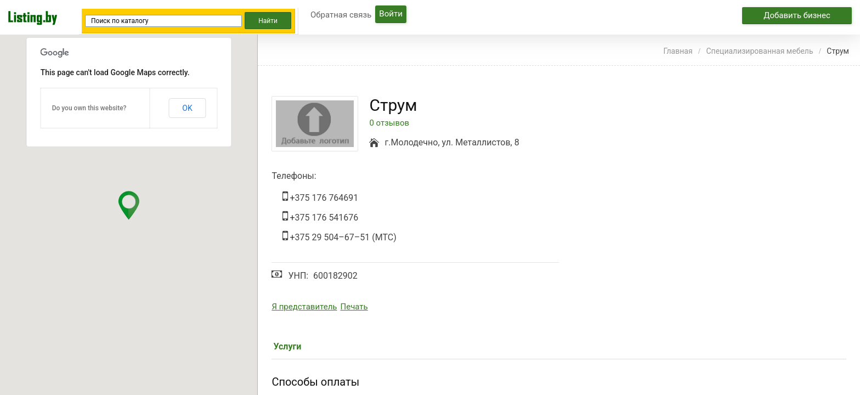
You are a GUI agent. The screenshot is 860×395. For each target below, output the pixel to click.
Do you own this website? (89, 108)
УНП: (298, 275)
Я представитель (304, 307)
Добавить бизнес (796, 15)
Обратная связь (340, 15)
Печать (354, 307)
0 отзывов (389, 123)
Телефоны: (293, 176)
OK (187, 108)
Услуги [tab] (287, 346)
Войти (390, 14)
